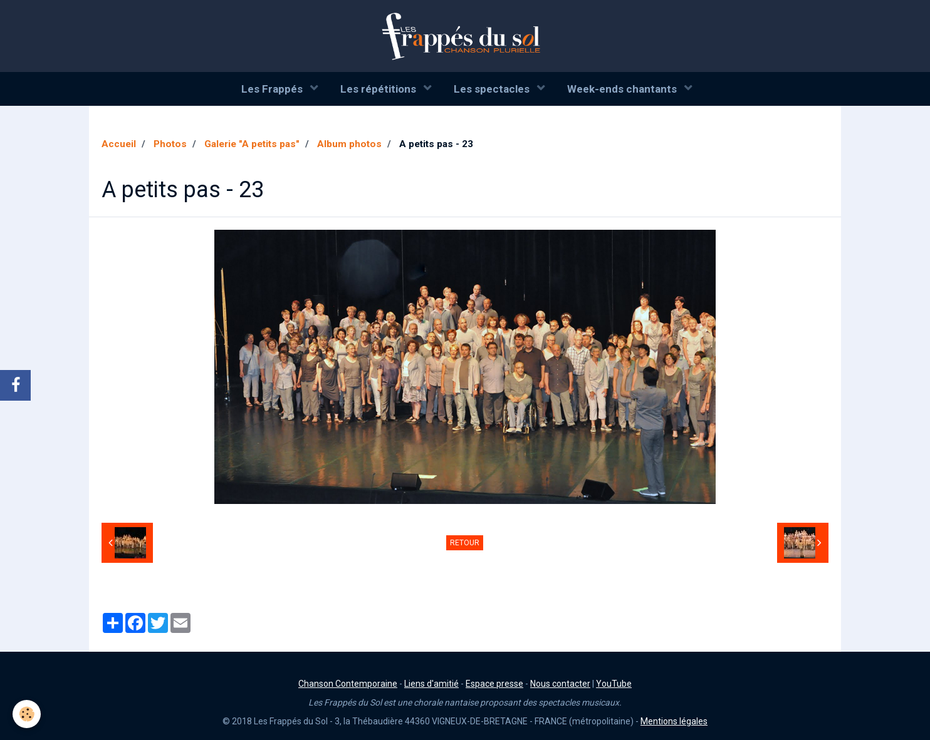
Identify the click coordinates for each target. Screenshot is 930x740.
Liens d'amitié (431, 684)
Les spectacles (493, 89)
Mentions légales (674, 721)
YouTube (614, 684)
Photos (170, 144)
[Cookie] (27, 714)
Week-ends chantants (623, 89)
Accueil (119, 144)
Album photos (349, 144)
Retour (464, 542)
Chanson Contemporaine (347, 684)
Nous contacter (560, 684)
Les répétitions (379, 89)
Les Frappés (273, 89)
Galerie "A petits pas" (252, 144)
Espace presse (494, 684)
